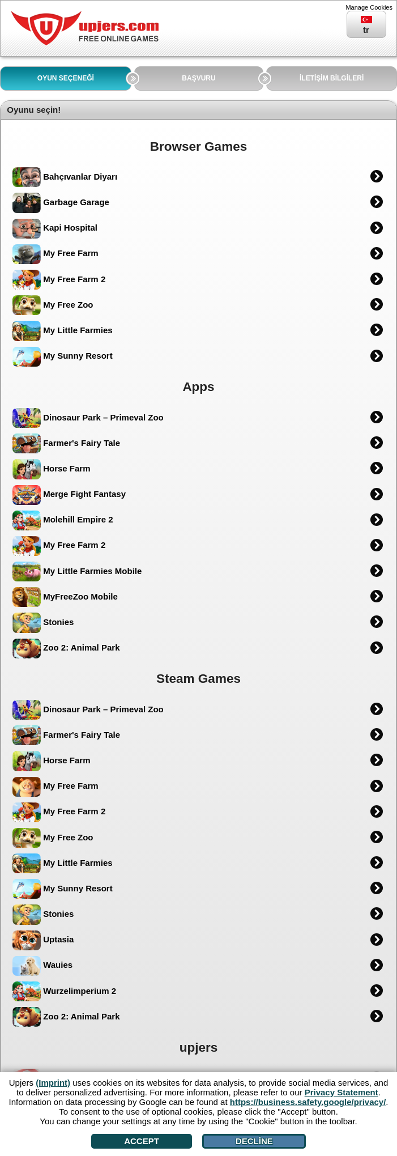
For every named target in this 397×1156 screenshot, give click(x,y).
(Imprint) (53, 1082)
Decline (254, 1141)
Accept (141, 1141)
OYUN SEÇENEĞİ (65, 78)
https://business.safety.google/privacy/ (308, 1102)
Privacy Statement (341, 1092)
